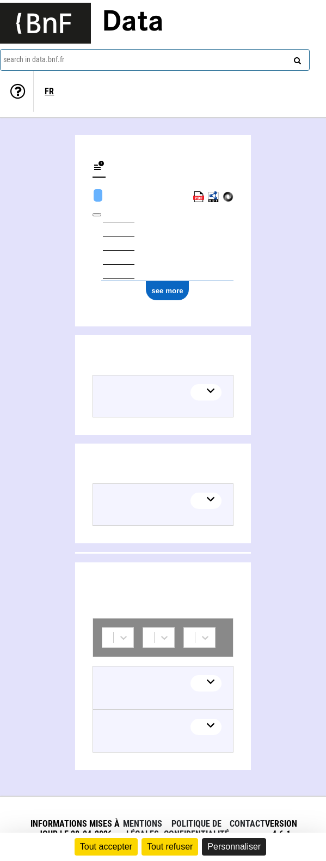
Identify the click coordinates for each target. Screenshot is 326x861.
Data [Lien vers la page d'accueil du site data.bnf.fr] (133, 23)
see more (167, 291)
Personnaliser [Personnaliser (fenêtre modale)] (234, 846)
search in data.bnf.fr (33, 59)
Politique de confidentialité (196, 828)
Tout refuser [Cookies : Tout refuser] (170, 846)
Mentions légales (142, 828)
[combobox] (155, 60)
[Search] (296, 58)
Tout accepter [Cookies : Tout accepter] (106, 846)
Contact (247, 823)
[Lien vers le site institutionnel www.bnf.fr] (45, 23)
